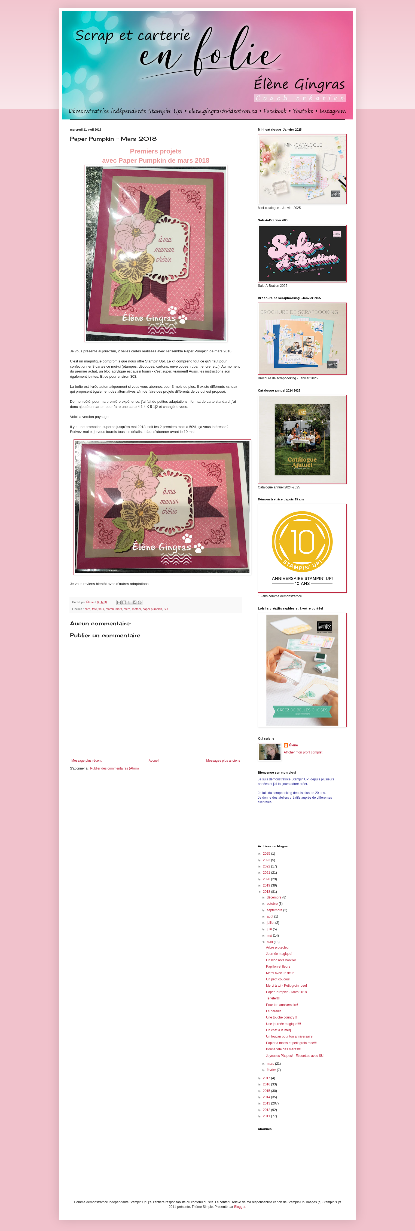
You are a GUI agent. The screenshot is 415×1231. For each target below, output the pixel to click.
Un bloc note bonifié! (281, 960)
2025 (267, 853)
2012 (267, 1110)
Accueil (154, 760)
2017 (267, 1078)
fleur (101, 609)
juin (270, 929)
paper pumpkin (152, 609)
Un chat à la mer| (278, 1030)
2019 (267, 885)
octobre (273, 904)
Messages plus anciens (223, 760)
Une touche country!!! (281, 1017)
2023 (267, 860)
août (270, 916)
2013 (267, 1103)
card (87, 609)
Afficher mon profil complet (303, 752)
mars (118, 609)
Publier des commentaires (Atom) (114, 768)
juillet (271, 923)
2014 (267, 1097)
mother (136, 609)
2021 (267, 873)
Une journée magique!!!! (283, 1024)
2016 (267, 1084)
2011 (267, 1116)
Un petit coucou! (278, 979)
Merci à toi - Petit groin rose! (286, 985)
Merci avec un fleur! (280, 973)
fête (94, 609)
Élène (293, 745)
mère (127, 609)
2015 (267, 1091)
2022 (267, 866)
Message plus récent (86, 760)
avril (270, 942)
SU (166, 609)
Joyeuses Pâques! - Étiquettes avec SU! (295, 1056)
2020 (267, 879)
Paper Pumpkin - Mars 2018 (286, 992)
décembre (274, 897)
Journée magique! (279, 954)
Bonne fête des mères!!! (283, 1049)
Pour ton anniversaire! (282, 1005)
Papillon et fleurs (278, 966)
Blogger (239, 1207)
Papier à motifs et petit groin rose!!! (291, 1043)
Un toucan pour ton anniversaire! (289, 1036)
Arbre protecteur (278, 947)
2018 (267, 892)
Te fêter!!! (273, 998)
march (110, 609)
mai (270, 935)
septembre (275, 910)
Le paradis (273, 1011)
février (272, 1070)
